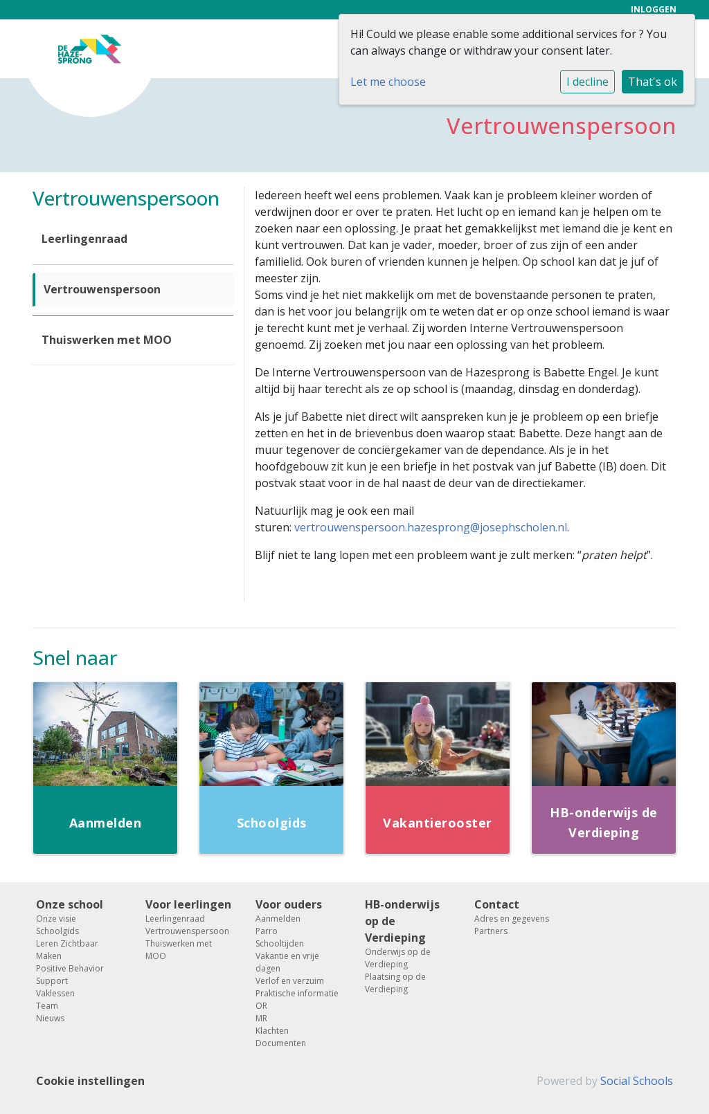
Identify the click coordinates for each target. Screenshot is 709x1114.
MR (261, 1018)
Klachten (272, 1031)
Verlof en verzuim (289, 981)
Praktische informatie (297, 993)
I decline (587, 81)
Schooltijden (279, 943)
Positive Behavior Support (70, 974)
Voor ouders (288, 904)
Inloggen (653, 9)
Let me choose (388, 81)
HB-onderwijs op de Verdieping (402, 921)
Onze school (69, 904)
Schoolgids (57, 931)
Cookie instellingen (90, 1080)
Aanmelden (277, 918)
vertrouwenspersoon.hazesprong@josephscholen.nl (430, 527)
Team (47, 1006)
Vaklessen (55, 993)
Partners (491, 931)
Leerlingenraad (84, 238)
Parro (266, 931)
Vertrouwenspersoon (102, 289)
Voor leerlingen (188, 904)
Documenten (280, 1043)
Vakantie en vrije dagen (287, 962)
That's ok (652, 81)
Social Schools (636, 1080)
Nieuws (50, 1018)
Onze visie (56, 918)
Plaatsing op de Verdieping (395, 983)
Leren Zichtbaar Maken (67, 950)
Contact (496, 904)
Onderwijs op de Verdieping (398, 958)
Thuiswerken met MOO (107, 339)
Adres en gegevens (511, 918)
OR (261, 1006)
